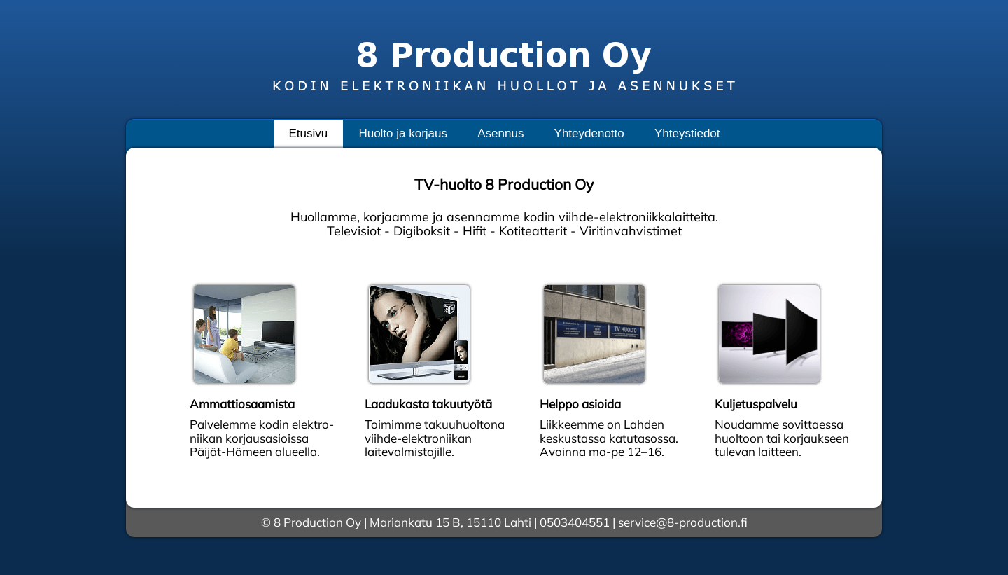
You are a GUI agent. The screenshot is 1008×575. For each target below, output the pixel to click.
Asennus (500, 133)
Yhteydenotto (589, 133)
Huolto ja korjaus (402, 133)
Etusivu (308, 133)
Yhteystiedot (687, 133)
